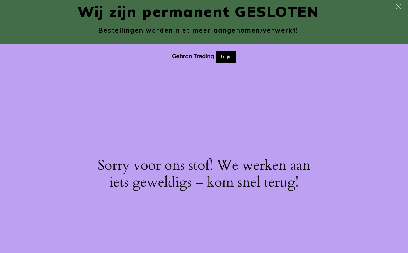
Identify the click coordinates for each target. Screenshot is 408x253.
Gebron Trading (193, 56)
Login (226, 56)
